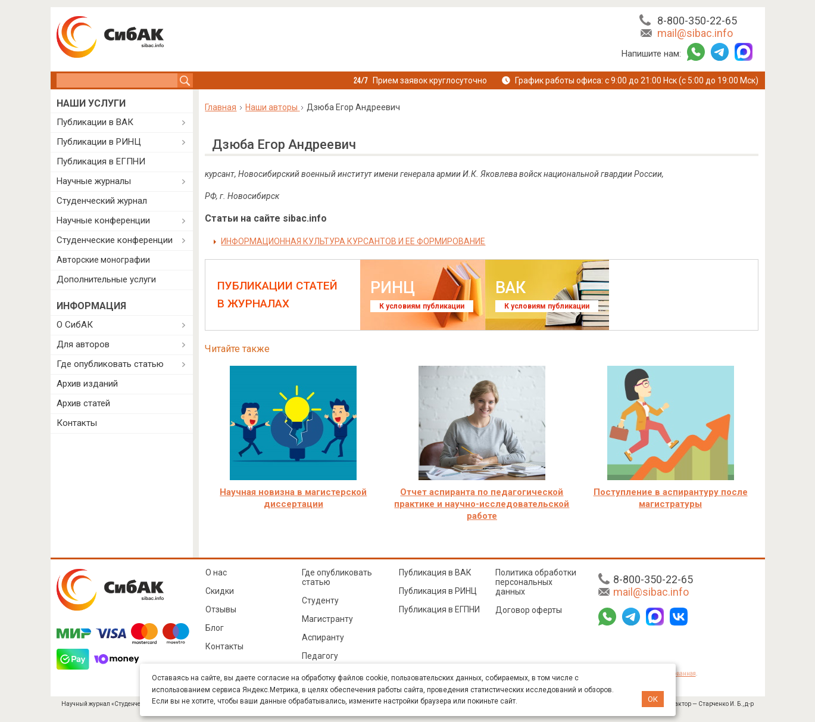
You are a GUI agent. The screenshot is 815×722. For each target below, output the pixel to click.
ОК (653, 699)
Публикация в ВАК (435, 572)
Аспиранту (323, 637)
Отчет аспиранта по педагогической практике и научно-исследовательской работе (481, 504)
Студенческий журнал (102, 200)
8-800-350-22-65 (697, 20)
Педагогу (320, 656)
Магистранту (327, 619)
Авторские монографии (103, 259)
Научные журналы (94, 181)
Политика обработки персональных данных (535, 582)
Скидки (219, 591)
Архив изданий (87, 383)
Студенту (320, 600)
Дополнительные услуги (106, 279)
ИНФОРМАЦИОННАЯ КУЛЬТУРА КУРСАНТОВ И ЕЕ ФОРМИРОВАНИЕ (353, 241)
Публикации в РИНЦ (99, 141)
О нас (216, 572)
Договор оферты (528, 610)
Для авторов (83, 344)
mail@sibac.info (695, 33)
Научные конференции (103, 220)
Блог (214, 628)
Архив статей (83, 403)
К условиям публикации (421, 306)
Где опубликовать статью (110, 364)
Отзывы (220, 609)
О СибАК (75, 324)
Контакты (77, 423)
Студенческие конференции (115, 240)
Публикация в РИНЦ (438, 591)
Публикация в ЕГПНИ (101, 161)
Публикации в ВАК (95, 122)
